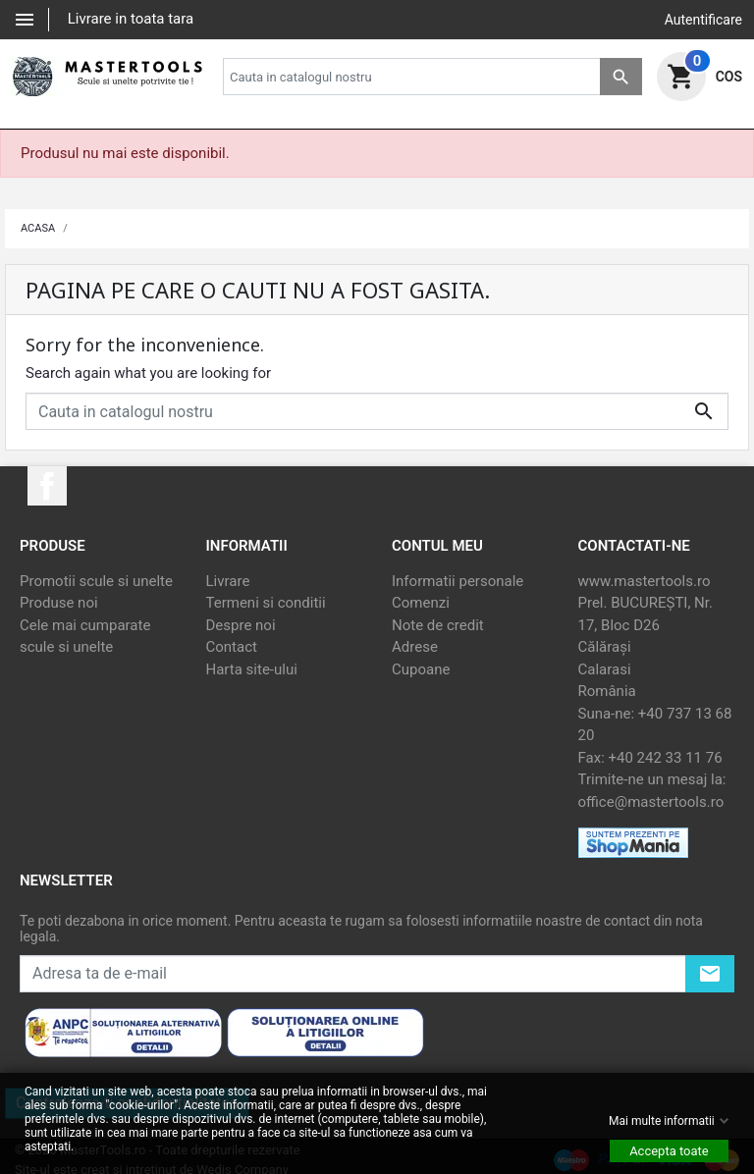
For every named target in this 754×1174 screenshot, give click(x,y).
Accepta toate (669, 1151)
